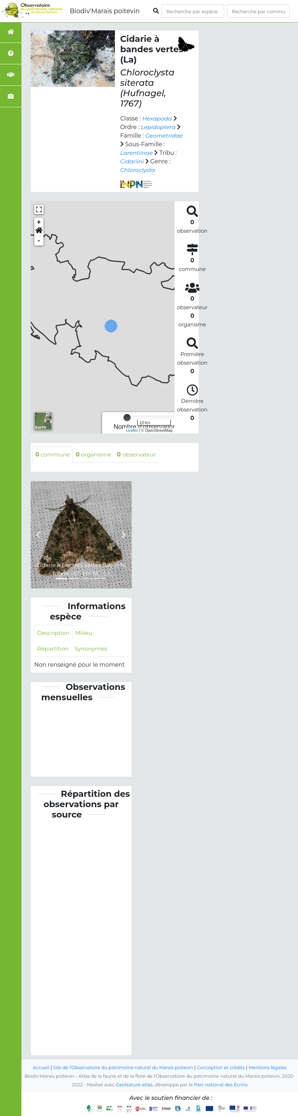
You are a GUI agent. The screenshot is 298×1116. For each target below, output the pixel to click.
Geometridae (164, 135)
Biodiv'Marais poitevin (105, 11)
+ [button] (39, 222)
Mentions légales (269, 1067)
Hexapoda (157, 118)
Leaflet (132, 430)
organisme (94, 454)
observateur (138, 454)
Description (53, 632)
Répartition (53, 649)
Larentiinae (136, 152)
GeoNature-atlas (133, 1084)
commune (53, 454)
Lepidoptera (158, 127)
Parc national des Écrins (221, 1084)
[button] (39, 231)
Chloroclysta (138, 170)
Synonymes (91, 649)
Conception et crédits (221, 1067)
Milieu (85, 632)
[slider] (127, 417)
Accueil (39, 1067)
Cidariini (132, 161)
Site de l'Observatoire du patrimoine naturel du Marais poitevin (122, 1067)
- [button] (39, 241)
